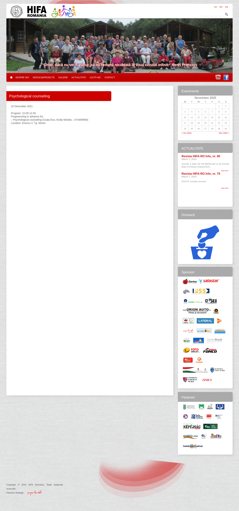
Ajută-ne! (95, 77)
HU (215, 7)
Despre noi (22, 77)
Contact (110, 77)
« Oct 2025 (187, 133)
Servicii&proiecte (44, 77)
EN (226, 7)
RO (221, 7)
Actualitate (79, 77)
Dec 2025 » (224, 133)
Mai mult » (225, 171)
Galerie (63, 77)
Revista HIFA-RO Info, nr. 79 (201, 173)
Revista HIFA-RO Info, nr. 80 (201, 156)
